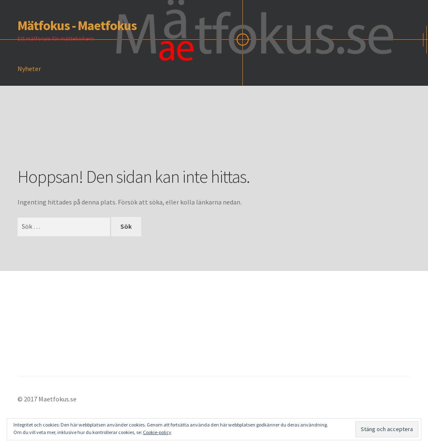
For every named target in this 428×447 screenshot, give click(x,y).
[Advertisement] (170, 138)
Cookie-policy (157, 432)
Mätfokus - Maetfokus (77, 25)
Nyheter (29, 68)
